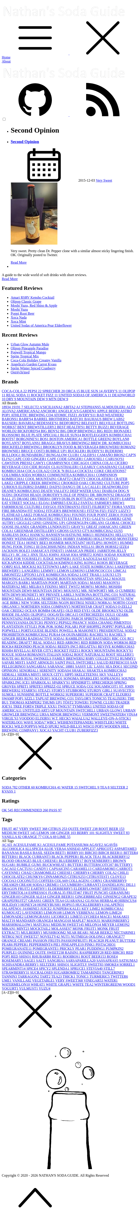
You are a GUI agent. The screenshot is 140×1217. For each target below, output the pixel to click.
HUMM (126, 543)
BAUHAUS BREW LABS (104, 419)
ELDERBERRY (61, 889)
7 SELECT (30, 407)
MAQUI (119, 579)
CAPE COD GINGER (30, 459)
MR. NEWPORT (94, 591)
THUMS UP (52, 702)
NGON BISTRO (72, 603)
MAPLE (79, 921)
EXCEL (74, 503)
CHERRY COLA (104, 873)
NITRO (8, 936)
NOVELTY (50, 936)
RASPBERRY (91, 952)
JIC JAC (23, 555)
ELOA (45, 503)
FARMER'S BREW (110, 503)
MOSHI (115, 587)
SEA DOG (114, 666)
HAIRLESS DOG (16, 535)
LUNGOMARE (34, 579)
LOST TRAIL (91, 575)
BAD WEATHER (110, 415)
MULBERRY (32, 932)
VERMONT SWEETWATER (104, 714)
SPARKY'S (61, 682)
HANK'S (38, 535)
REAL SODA (18, 395)
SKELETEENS (86, 674)
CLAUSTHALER (65, 467)
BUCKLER (77, 451)
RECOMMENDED (31, 810)
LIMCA (119, 571)
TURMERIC (99, 976)
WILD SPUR (49, 726)
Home (6, 57)
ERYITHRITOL (115, 889)
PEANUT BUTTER (120, 940)
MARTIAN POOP (45, 583)
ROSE (112, 956)
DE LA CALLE (89, 487)
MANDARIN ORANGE (35, 921)
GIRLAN (97, 523)
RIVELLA (23, 650)
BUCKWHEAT (55, 865)
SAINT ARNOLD (40, 662)
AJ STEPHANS (88, 407)
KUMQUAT (12, 913)
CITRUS (58, 829)
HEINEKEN (105, 535)
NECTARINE (124, 932)
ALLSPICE (34, 849)
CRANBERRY (114, 881)
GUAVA (92, 901)
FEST (86, 507)
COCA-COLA (15, 391)
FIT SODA (37, 511)
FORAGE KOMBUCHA (52, 515)
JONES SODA (105, 555)
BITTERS (10, 857)
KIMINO (66, 563)
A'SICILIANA (51, 407)
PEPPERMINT (41, 944)
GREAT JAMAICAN (102, 527)
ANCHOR (49, 411)
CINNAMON (56, 877)
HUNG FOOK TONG (19, 547)
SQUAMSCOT (106, 686)
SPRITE (36, 686)
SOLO (57, 678)
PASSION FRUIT (47, 940)
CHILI (123, 873)
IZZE (124, 547)
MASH (96, 583)
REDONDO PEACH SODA (35, 646)
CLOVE (118, 877)
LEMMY (49, 571)
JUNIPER (61, 909)
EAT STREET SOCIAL (20, 503)
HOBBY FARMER (78, 539)
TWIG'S (65, 706)
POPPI (108, 626)
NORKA (105, 603)
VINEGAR (94, 980)
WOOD (129, 984)
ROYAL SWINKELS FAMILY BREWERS (53, 658)
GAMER (114, 519)
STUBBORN (76, 690)
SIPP (69, 674)
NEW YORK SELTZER (40, 603)
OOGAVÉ (56, 614)
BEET (61, 853)
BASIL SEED (44, 853)
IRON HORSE (107, 547)
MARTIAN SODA (75, 583)
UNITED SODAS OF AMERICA (85, 395)
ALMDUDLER (113, 407)
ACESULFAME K (27, 845)
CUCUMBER (71, 885)
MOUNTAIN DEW (33, 399)
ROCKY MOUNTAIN (98, 650)
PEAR (8, 944)
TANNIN (10, 976)
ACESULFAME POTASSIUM (65, 845)
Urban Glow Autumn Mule (30, 344)
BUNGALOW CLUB (63, 455)
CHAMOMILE (44, 873)
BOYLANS (31, 443)
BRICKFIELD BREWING (22, 447)
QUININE (26, 952)
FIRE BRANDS (15, 511)
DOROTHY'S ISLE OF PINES (66, 495)
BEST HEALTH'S (71, 427)
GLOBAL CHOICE (120, 523)
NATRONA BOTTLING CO (97, 595)
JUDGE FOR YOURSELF (22, 559)
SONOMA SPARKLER (81, 678)
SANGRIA (56, 960)
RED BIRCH (115, 952)
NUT (66, 936)
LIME (64, 837)
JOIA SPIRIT (82, 555)
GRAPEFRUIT (15, 901)
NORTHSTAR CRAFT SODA (94, 606)
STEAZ (45, 690)
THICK (69, 976)
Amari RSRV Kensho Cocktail (32, 297)
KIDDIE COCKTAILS (41, 563)
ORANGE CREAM (17, 940)
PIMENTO (122, 622)
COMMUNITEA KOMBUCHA (71, 475)
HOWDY (112, 543)
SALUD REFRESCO (113, 662)
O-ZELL (125, 606)
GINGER (66, 833)
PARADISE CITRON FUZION (47, 618)
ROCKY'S (124, 650)
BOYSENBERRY (98, 861)
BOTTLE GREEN (98, 439)
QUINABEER (77, 634)
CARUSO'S (114, 459)
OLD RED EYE (78, 610)
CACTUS (25, 869)
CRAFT (64, 479)
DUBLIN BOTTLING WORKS (85, 499)
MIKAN (9, 928)
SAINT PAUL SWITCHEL (76, 662)
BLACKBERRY (116, 857)
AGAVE (96, 845)
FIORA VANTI (124, 507)
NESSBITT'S (114, 599)
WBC (52, 722)
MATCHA (42, 924)
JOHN (54, 555)
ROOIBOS (72, 956)
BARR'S (26, 419)
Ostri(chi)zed (20, 372)
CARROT (124, 869)
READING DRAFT (17, 642)
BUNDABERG (33, 455)
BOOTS (9, 439)
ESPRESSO (38, 893)
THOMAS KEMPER (25, 702)
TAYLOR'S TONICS (91, 698)
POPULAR (124, 626)
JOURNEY (126, 555)
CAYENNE (11, 873)
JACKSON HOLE (16, 551)
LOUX (109, 575)
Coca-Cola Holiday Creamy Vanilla (36, 360)
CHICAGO (80, 463)
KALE (75, 909)
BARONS (10, 419)
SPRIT (23, 686)
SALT (41, 960)
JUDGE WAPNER (57, 559)
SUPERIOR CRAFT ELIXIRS (108, 694)
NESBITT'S (51, 599)
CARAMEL (81, 869)
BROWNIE (11, 451)
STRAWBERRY (16, 972)
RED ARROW (69, 642)
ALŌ (130, 407)
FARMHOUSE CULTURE (22, 507)
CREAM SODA (32, 885)
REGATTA (88, 646)
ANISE (73, 849)
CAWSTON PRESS (17, 463)
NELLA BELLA (28, 599)
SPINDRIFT (81, 682)
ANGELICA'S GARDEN (77, 411)
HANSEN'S (55, 535)
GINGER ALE (34, 897)
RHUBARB (42, 956)
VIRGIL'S (10, 718)
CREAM (10, 885)
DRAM (23, 499)
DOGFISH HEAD (28, 495)
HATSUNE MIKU (80, 535)
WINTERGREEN (108, 984)
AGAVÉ (111, 845)
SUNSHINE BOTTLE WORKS (41, 694)
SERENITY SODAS (55, 670)
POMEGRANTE (46, 948)
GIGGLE (24, 523)
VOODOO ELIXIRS (35, 718)
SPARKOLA (41, 682)
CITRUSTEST (98, 877)
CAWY (40, 463)
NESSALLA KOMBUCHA (82, 599)
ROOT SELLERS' (120, 654)
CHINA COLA (102, 463)
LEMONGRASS (37, 917)
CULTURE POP (116, 483)
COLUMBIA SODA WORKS (24, 475)
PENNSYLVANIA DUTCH (23, 622)
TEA (105, 787)
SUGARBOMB (67, 972)
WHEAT (38, 984)
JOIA (65, 555)
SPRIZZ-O (53, 686)
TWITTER (119, 976)
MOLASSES (62, 928)
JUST (77, 559)
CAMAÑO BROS (111, 455)
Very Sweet (104, 180)
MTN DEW (58, 399)
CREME (52, 885)
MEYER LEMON (116, 924)
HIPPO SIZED (51, 539)
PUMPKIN (115, 948)
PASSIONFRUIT (75, 940)
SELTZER (119, 787)
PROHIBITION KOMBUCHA (25, 634)
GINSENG (112, 897)
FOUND (79, 515)
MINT (23, 928)
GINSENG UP (55, 523)
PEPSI (35, 391)
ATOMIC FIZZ (66, 415)
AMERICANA (28, 411)
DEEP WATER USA (86, 491)
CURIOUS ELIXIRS (18, 487)
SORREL (127, 964)
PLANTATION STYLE (20, 626)
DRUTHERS (40, 499)
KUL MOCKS (25, 567)
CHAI (26, 873)
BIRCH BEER (111, 853)
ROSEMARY (13, 960)
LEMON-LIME (108, 913)
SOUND (128, 678)
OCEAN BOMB (38, 610)
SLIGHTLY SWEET (112, 833)
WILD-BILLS (71, 726)
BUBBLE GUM (29, 865)
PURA (55, 634)
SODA (10, 787)
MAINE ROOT (59, 579)
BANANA (11, 853)
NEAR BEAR (78, 932)
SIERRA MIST (29, 674)
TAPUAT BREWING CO (55, 698)
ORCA (73, 391)
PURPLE (10, 952)
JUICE (46, 909)
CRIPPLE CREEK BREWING (37, 483)
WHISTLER (105, 722)
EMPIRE (59, 503)
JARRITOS (106, 551)
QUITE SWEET (83, 829)
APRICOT (105, 849)
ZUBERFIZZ (87, 730)
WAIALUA (81, 718)
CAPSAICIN (59, 869)
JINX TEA (39, 555)
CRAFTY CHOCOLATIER (93, 479)
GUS (118, 531)
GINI (37, 523)
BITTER (131, 853)
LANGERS (31, 571)
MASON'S (111, 583)
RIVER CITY (43, 650)
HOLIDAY (11, 905)
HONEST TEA (14, 543)
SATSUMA (128, 960)
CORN (97, 881)
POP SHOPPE (90, 626)
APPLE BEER (108, 411)
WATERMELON (16, 984)
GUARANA (75, 901)
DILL (131, 885)
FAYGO (50, 507)
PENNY (51, 622)
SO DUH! (42, 678)
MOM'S (88, 587)
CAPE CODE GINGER (65, 459)
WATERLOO (13, 722)
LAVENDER (33, 913)
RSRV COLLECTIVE (102, 658)
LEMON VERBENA (79, 913)
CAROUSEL (94, 459)
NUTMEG (80, 936)
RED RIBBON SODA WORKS (105, 642)
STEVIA (94, 968)
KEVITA (110, 559)
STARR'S (29, 690)
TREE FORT (23, 706)
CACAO (9, 869)
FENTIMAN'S (69, 507)
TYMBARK (82, 706)
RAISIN (72, 952)
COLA (50, 837)
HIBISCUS (127, 901)
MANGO (63, 921)
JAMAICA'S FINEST (48, 551)
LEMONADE (13, 917)
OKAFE (58, 610)
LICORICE (60, 917)
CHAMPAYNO (58, 463)
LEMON (46, 833)
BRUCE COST (33, 451)
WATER (70, 787)
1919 (16, 407)
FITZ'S (93, 511)
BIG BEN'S (50, 431)
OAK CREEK (13, 610)
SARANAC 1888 (61, 666)
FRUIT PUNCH (96, 893)
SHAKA (79, 670)
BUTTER (75, 865)
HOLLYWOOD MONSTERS (115, 539)
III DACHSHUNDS (51, 547)
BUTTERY (124, 865)
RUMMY (128, 658)
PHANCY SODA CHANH (93, 622)
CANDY (41, 869)
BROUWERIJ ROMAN (117, 447)
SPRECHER (54, 391)
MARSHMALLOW (17, 924)
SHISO (63, 964)
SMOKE (111, 964)
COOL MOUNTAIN (41, 479)
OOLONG (97, 936)
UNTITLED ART (36, 710)
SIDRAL (9, 674)
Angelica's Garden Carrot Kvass (34, 364)
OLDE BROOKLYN (107, 610)
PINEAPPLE (73, 944)
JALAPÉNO (12, 909)
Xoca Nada (19, 317)
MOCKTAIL (40, 928)
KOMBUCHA (48, 787)
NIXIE (91, 603)
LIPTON (29, 575)
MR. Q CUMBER (122, 591)
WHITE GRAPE (59, 984)
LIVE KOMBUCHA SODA (58, 575)
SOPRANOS (111, 678)
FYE (87, 519)
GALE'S (99, 519)
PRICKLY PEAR (73, 948)
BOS (44, 439)
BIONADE (123, 431)
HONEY (28, 905)
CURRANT (92, 885)
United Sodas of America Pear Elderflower (41, 325)
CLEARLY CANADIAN (99, 467)
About (6, 61)
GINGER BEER (61, 897)
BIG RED (105, 431)
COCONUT (28, 881)
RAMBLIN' (75, 638)
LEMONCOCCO (99, 571)
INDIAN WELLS (81, 547)
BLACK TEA (91, 857)
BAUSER (10, 423)
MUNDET (30, 595)
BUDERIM (114, 451)
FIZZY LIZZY (119, 511)
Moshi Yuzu (19, 309)
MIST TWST (70, 587)
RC (130, 638)
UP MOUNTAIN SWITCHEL (73, 710)
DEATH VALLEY (55, 491)
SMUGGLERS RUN (18, 678)
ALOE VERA (55, 849)
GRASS (35, 901)
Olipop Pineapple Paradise (30, 348)
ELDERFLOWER (88, 889)
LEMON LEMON (71, 571)
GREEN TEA (53, 901)
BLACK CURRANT (35, 857)
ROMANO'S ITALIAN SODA (50, 654)
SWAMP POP (13, 698)
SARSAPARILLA (81, 960)
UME (7, 980)
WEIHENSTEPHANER (76, 722)
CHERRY (81, 873)
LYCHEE (91, 917)
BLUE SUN (92, 391)
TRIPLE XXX (46, 706)
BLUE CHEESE (45, 861)
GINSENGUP (77, 523)
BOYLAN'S (12, 443)
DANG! (69, 487)
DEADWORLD (115, 487)
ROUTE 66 (11, 658)
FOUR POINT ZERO (103, 515)
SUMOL (9, 694)
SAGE (30, 960)
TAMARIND (91, 972)
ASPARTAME (125, 849)
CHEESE (65, 873)
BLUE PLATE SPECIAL (40, 435)
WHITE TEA (83, 984)
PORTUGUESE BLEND (40, 630)
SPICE (32, 968)
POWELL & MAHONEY (79, 630)
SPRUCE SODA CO (78, 686)
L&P (64, 567)
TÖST (68, 702)
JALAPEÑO (114, 905)
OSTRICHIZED (92, 614)
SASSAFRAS (107, 960)
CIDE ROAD (40, 467)
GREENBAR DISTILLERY (35, 531)
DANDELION (114, 885)
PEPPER (21, 944)
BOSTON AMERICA (66, 439)
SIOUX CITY (53, 674)
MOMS (101, 587)
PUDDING (96, 948)
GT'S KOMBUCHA (98, 531)
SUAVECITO (124, 690)
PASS (55, 810)
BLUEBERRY (71, 861)
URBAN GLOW (109, 710)
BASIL (26, 853)
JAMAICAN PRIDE (81, 551)
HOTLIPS (95, 543)
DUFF (116, 499)
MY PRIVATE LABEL (57, 595)
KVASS (9, 791)
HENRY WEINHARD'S (20, 539)
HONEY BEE (37, 543)
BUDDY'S (96, 451)
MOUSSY (72, 591)
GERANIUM (119, 893)
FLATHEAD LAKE (17, 515)
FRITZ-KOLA (25, 519)
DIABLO (110, 491)
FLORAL (57, 893)
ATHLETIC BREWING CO (32, 415)
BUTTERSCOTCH (99, 865)
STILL (109, 968)
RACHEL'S (99, 634)
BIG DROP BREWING (78, 431)
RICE (57, 956)
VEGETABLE (43, 980)
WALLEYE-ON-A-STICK (111, 718)
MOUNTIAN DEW (48, 591)
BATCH (77, 419)
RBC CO (119, 638)
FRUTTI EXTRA (68, 519)
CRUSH (96, 483)
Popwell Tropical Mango (28, 352)
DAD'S (55, 487)
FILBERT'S (102, 507)
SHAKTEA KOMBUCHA (106, 670)
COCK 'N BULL (64, 471)
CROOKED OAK (75, 483)
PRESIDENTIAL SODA (117, 630)
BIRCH (91, 853)
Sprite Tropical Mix (25, 356)
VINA (131, 714)
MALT (9, 921)
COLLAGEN (80, 881)
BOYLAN (120, 439)
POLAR (72, 626)
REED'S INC (68, 646)
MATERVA (11, 587)
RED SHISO (21, 956)
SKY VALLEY (111, 674)
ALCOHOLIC (13, 849)
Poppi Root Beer (22, 313)
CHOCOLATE (14, 877)
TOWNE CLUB (102, 702)
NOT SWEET (27, 936)
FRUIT (10, 829)
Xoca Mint (18, 321)
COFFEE (47, 881)
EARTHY (39, 889)
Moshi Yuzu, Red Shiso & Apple (34, 305)
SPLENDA (61, 968)
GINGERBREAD (89, 897)
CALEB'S (88, 455)
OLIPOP (39, 614)
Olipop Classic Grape (26, 301)
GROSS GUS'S (69, 531)
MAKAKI (121, 917)
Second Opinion (25, 141)
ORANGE (32, 837)
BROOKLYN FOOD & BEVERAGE (71, 447)
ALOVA (9, 411)
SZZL (30, 698)
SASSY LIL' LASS (90, 666)
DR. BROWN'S (102, 495)
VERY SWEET (33, 829)
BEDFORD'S (70, 423)
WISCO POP (93, 726)
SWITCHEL (89, 787)
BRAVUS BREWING (74, 443)
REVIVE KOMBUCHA (116, 646)
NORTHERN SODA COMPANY (46, 606)
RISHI (8, 650)
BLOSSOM (11, 435)
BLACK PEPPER (66, 857)
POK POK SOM (51, 626)
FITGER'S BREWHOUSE (66, 511)
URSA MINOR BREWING (61, 714)
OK (8, 810)
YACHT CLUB (64, 730)
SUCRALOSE (41, 972)
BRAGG (49, 443)
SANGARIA (37, 666)
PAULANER (109, 618)
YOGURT (10, 988)
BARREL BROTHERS (52, 419)
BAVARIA (27, 423)
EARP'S (128, 499)
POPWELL (11, 630)
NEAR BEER (101, 932)
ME (25, 587)
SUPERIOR (75, 694)
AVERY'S (113, 391)
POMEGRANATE (17, 948)
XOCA (45, 730)
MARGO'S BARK (16, 583)
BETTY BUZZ (98, 427)
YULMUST (29, 988)
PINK (90, 944)
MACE (106, 917)
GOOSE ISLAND (16, 527)
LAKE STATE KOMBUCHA (92, 567)
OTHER (27, 787)
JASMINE (31, 909)
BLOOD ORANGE (17, 861)
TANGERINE (113, 972)
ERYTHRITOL (15, 893)
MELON (93, 924)
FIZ (104, 511)
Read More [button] (10, 279)
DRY (11, 399)
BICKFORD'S (29, 431)
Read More (19, 262)
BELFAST (90, 423)
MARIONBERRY (115, 921)
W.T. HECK (62, 718)
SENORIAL (29, 670)
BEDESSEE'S (48, 423)
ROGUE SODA (14, 654)
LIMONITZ (12, 575)
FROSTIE (45, 519)
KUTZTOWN (48, 567)
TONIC (82, 976)
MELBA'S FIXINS (44, 587)
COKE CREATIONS (110, 471)
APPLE (88, 849)
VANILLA (12, 837)
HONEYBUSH (49, 905)
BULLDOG (11, 455)
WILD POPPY (26, 726)
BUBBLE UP (57, 451)
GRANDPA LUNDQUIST (50, 527)
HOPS (68, 905)
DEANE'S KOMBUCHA (21, 491)
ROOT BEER (111, 829)
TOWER (81, 702)
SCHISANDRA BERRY (21, 964)
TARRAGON (29, 976)
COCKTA (85, 471)
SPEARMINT (14, 968)
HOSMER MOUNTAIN (67, 543)
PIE (57, 944)
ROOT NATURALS (90, 654)
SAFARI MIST (14, 662)
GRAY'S (78, 527)
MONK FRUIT (85, 928)
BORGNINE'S (28, 439)
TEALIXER (118, 698)
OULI (110, 614)
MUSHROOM (55, 932)
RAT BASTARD (98, 638)
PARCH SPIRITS (85, 618)
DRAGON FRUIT (16, 889)
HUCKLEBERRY (89, 905)
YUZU (44, 988)
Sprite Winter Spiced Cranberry (33, 368)
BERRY (86, 833)
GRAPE (128, 897)
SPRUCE (78, 968)
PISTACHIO (105, 944)
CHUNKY (34, 877)
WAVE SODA (35, 722)
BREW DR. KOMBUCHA (111, 443)
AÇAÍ (7, 845)
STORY (58, 690)
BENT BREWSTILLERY (37, 427)
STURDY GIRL (100, 690)
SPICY (45, 968)
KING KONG (85, 563)
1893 (7, 407)
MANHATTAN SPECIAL (91, 579)
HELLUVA (124, 535)
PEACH (97, 940)
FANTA (88, 503)
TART (45, 976)
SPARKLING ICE (16, 682)
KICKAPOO (12, 563)
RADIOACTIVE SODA (46, 638)
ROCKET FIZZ (45, 395)
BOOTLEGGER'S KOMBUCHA (107, 435)
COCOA (9, 881)
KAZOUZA (93, 559)
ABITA (69, 407)
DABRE (42, 487)
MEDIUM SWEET (19, 833)
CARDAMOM (104, 869)
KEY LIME (91, 909)
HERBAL (109, 901)
